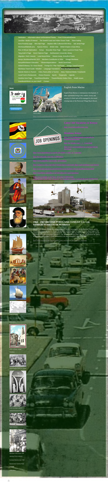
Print (10, 481)
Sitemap (16, 481)
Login (98, 480)
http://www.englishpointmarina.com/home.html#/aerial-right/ (55, 116)
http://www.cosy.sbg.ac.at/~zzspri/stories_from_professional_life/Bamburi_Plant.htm (60, 240)
